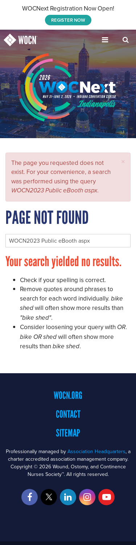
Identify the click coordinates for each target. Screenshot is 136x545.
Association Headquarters (96, 451)
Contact (68, 414)
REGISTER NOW (68, 20)
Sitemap (68, 433)
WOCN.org (68, 395)
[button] (123, 161)
